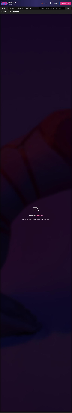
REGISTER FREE (66, 3)
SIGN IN (56, 3)
